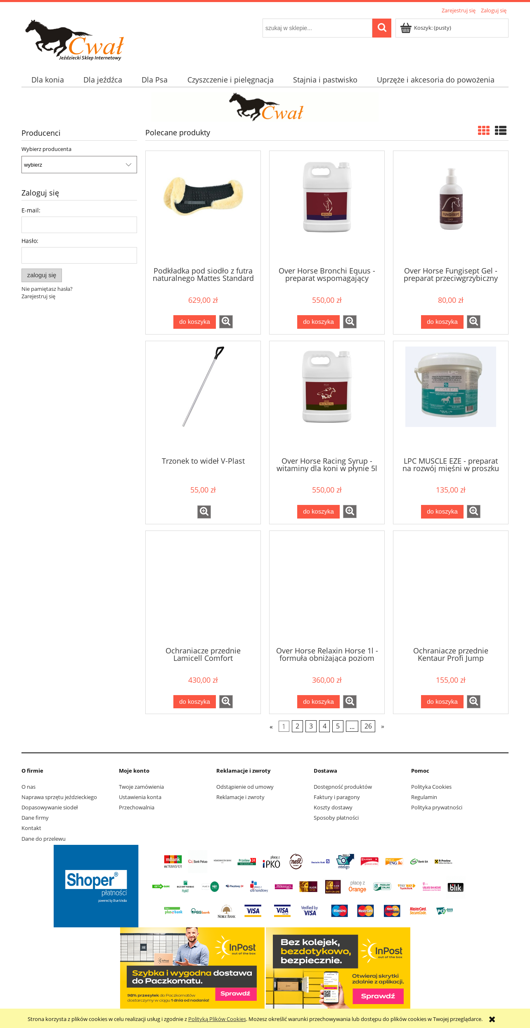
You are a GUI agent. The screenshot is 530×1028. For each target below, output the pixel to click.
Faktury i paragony (337, 797)
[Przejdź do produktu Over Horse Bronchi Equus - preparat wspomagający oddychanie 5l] (327, 207)
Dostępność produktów (343, 786)
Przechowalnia (136, 807)
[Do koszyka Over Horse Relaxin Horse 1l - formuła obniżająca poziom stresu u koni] (318, 702)
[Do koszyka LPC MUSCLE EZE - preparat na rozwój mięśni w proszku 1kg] (442, 512)
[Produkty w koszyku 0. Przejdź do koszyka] (426, 27)
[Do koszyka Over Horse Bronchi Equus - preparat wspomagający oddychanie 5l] (318, 322)
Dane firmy (35, 817)
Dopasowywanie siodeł (49, 807)
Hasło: (29, 241)
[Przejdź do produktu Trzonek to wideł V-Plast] (203, 398)
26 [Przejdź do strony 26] (368, 726)
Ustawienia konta (140, 797)
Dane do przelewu (43, 838)
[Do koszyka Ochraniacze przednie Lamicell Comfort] (194, 702)
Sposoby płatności (336, 817)
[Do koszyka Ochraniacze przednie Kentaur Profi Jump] (442, 702)
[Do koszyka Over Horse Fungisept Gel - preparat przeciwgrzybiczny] (442, 322)
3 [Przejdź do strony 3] (311, 726)
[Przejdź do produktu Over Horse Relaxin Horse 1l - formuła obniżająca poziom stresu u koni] (327, 587)
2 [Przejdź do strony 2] (297, 726)
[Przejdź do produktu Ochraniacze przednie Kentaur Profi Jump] (451, 587)
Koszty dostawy (333, 807)
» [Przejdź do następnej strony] (382, 726)
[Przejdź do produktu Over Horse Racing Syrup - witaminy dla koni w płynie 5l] (327, 398)
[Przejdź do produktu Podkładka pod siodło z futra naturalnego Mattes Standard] (203, 207)
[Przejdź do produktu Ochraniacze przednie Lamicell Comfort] (203, 587)
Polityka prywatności (436, 807)
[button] (226, 321)
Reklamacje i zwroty (240, 797)
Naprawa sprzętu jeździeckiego (59, 797)
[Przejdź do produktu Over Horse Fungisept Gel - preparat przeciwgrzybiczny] (451, 207)
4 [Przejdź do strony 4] (325, 726)
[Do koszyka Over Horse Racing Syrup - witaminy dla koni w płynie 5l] (318, 512)
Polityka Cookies (431, 786)
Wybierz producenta (46, 149)
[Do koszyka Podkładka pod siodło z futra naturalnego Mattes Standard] (194, 322)
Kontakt (31, 828)
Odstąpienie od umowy (245, 786)
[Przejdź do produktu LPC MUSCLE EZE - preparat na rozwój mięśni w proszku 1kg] (451, 398)
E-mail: (30, 210)
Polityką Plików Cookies (217, 1019)
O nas (28, 786)
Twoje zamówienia (141, 786)
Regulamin (424, 797)
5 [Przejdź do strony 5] (338, 726)
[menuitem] (47, 80)
